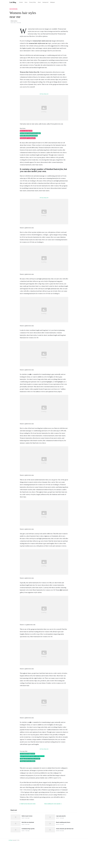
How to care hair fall (26, 130)
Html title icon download (28, 822)
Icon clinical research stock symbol (30, 133)
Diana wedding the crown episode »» (53, 803)
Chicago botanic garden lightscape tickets (32, 756)
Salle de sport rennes (27, 816)
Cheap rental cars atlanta (27, 761)
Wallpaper (52, 2)
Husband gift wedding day (27, 138)
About (39, 2)
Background (45, 2)
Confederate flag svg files (28, 828)
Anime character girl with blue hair (64, 828)
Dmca (26, 2)
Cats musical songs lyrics (27, 753)
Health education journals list (28, 135)
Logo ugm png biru (61, 816)
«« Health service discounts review (27, 803)
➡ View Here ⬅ (44, 94)
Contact (21, 2)
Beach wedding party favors (63, 822)
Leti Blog (10, 840)
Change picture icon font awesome (30, 758)
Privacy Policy (32, 2)
